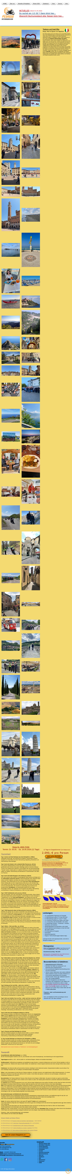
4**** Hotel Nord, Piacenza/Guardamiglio (20, 1123)
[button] (12, 4)
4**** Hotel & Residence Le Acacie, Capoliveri (21, 1128)
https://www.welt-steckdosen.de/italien (46, 1110)
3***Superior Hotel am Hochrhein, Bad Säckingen (22, 1120)
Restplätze (41, 1145)
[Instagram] (10, 1159)
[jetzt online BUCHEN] (54, 856)
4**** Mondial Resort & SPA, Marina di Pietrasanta (22, 1125)
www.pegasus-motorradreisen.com (15, 1155)
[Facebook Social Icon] (5, 1159)
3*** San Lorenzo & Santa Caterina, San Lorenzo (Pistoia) (24, 1130)
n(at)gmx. (17, 1153)
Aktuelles (47, 1145)
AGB (62, 955)
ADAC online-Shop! (51, 989)
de (20, 1153)
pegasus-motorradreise (9, 1153)
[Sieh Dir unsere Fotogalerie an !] (15, 1134)
